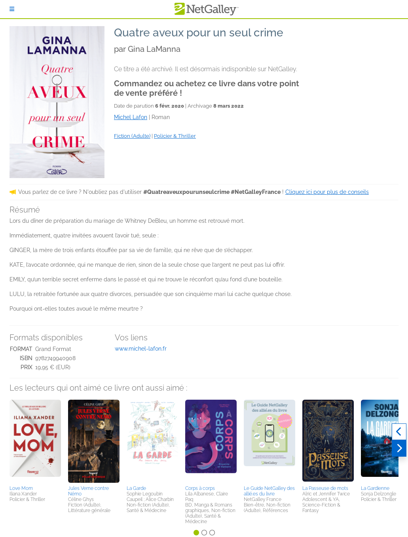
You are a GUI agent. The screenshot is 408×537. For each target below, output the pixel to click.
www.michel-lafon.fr (141, 348)
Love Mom (21, 488)
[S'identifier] (12, 9)
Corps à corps (200, 488)
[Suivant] (399, 448)
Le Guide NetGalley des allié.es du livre (269, 491)
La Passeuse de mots (325, 488)
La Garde (136, 488)
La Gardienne (375, 488)
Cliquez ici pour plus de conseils (327, 192)
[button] (35, 441)
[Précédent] (399, 431)
